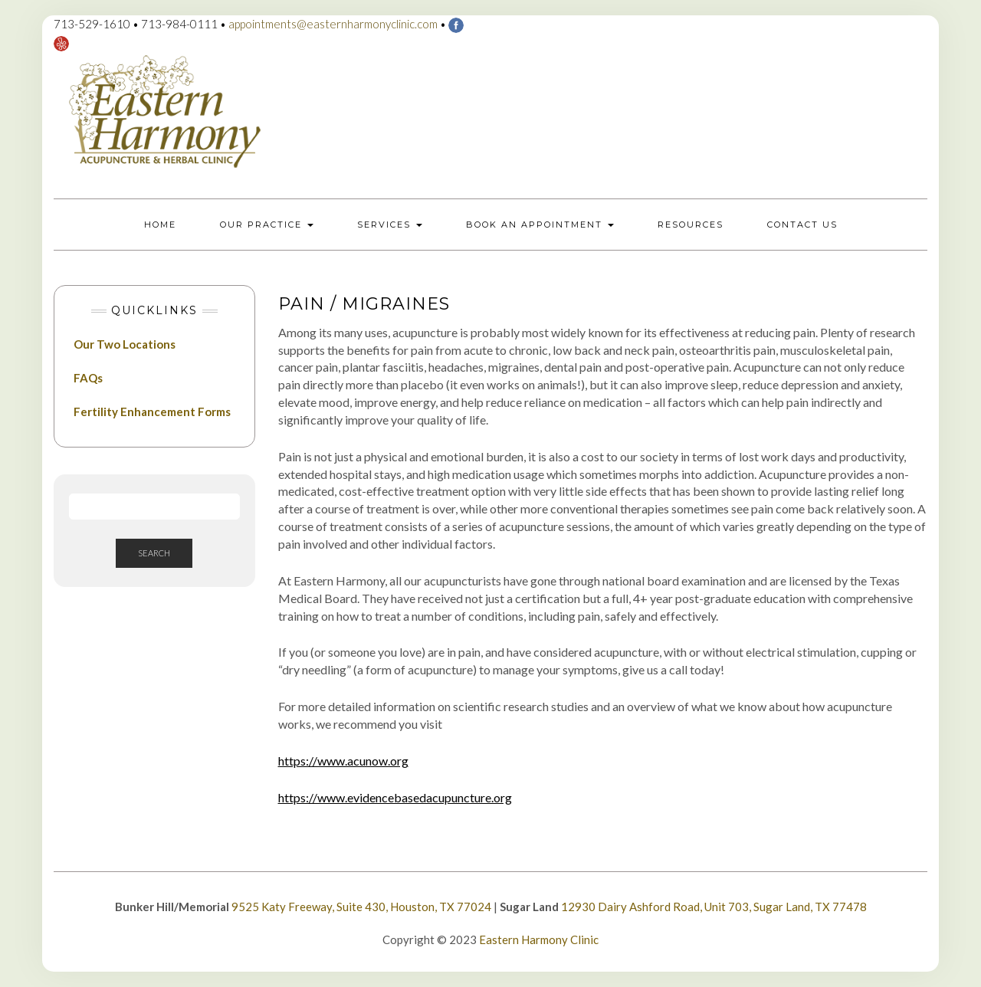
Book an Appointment (540, 224)
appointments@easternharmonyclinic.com (333, 24)
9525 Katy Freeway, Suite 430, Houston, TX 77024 (361, 906)
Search (154, 553)
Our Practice (266, 224)
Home (160, 224)
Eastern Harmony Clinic (539, 939)
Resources (690, 224)
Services (389, 224)
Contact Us (802, 224)
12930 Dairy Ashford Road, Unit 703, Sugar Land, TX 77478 (714, 906)
